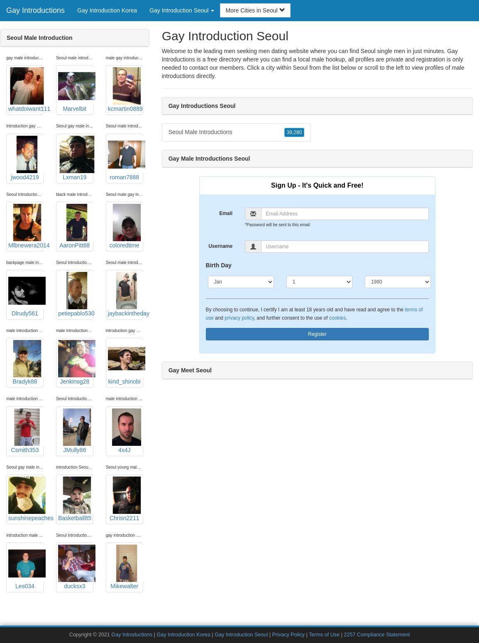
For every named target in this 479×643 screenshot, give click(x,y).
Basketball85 (75, 499)
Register (317, 334)
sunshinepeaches (26, 499)
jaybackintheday (125, 294)
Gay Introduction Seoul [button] (181, 10)
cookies (337, 318)
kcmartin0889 (125, 89)
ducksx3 (75, 567)
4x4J (125, 430)
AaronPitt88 (75, 226)
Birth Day (219, 265)
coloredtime (125, 226)
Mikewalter (125, 567)
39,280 (294, 132)
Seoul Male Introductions (237, 132)
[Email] (345, 214)
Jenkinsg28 (75, 362)
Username (220, 246)
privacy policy (239, 318)
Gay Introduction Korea (107, 10)
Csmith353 (26, 430)
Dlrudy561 (26, 294)
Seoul (300, 67)
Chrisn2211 (125, 499)
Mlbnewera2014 (26, 226)
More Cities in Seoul (255, 10)
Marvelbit (75, 89)
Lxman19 (75, 158)
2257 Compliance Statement (377, 635)
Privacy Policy (288, 635)
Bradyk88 (26, 362)
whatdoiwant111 (26, 89)
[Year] (398, 282)
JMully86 (75, 430)
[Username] (345, 246)
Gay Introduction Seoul (241, 635)
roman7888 (125, 158)
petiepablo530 (75, 294)
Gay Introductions (35, 10)
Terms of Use (324, 635)
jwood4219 (26, 158)
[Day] (319, 282)
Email (225, 213)
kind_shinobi (125, 362)
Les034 (26, 567)
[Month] (241, 282)
